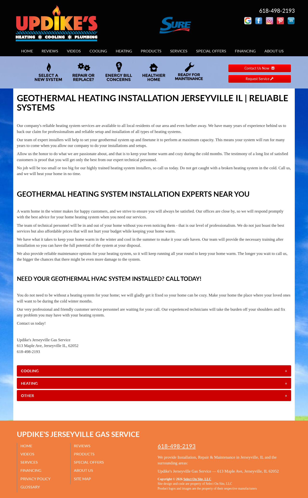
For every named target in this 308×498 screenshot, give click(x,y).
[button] (154, 371)
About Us (274, 51)
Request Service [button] (260, 79)
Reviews (50, 51)
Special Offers (211, 51)
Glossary (30, 487)
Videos (74, 51)
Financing (245, 51)
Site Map (82, 478)
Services (178, 51)
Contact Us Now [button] (259, 68)
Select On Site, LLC (197, 479)
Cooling (98, 51)
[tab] (154, 371)
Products (151, 51)
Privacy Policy (36, 478)
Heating (124, 51)
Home (27, 51)
